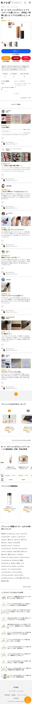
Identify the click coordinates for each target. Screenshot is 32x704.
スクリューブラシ (18, 575)
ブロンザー (4, 539)
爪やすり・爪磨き (15, 563)
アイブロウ (15, 548)
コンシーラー (23, 533)
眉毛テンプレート (12, 554)
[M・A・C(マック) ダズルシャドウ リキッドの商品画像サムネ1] (3, 44)
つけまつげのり (17, 551)
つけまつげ (9, 551)
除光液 (21, 560)
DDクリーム (24, 539)
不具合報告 (16, 698)
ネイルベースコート (25, 557)
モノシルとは (20, 691)
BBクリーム (10, 539)
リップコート (20, 566)
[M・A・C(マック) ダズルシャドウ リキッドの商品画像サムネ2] (9, 44)
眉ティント (24, 551)
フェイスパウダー (5, 536)
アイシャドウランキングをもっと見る (21, 440)
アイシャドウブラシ (17, 572)
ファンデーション (11, 533)
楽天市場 (16, 58)
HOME (16, 687)
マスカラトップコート (6, 545)
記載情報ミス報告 (26, 97)
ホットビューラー (23, 548)
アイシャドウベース (6, 548)
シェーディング (21, 536)
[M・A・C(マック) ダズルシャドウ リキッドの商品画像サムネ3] (15, 44)
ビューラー (4, 569)
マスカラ (10, 542)
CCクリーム (17, 539)
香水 (8, 581)
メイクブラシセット (6, 572)
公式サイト (16, 51)
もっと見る (16, 93)
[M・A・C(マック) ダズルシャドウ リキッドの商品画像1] (16, 31)
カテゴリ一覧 (12, 691)
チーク (18, 533)
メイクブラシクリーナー (7, 578)
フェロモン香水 (18, 578)
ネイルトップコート (14, 557)
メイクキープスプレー (16, 569)
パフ (9, 569)
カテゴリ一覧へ (27, 586)
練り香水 (3, 581)
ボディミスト (26, 578)
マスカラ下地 (16, 542)
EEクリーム (4, 542)
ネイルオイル (15, 560)
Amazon (6, 58)
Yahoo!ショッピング (26, 58)
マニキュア (20, 554)
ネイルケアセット (5, 563)
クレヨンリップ (5, 566)
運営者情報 (7, 695)
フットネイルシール (6, 560)
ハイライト (14, 536)
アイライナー (16, 545)
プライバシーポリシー (22, 695)
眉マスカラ (4, 554)
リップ (22, 563)
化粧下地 (3, 533)
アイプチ (3, 551)
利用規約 (13, 695)
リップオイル (13, 566)
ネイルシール (4, 557)
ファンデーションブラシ (7, 575)
